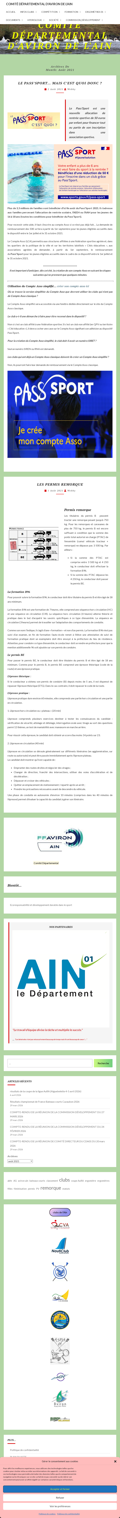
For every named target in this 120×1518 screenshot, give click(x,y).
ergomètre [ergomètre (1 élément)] (90, 1180)
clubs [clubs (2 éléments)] (64, 1180)
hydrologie (35, 20)
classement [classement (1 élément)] (52, 1180)
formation (71, 12)
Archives (13, 1156)
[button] (115, 1461)
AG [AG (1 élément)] (15, 1180)
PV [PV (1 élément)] (37, 1188)
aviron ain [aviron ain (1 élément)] (23, 1180)
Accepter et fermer (60, 1489)
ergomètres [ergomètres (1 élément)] (103, 1180)
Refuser (60, 1497)
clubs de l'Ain (60, 1212)
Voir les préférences (60, 1506)
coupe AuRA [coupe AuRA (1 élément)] (77, 1180)
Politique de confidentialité (68, 1514)
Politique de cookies (47, 1514)
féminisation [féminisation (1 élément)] (20, 1188)
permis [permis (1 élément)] (31, 1188)
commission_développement (83, 20)
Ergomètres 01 (94, 12)
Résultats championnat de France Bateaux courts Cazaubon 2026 (45, 1101)
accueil (10, 12)
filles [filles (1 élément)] (10, 1188)
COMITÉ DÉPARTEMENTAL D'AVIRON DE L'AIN (39, 4)
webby (71, 89)
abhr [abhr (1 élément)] (10, 1180)
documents (13, 20)
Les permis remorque (60, 484)
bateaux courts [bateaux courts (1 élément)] (37, 1180)
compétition (49, 12)
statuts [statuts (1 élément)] (66, 1188)
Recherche (103, 1063)
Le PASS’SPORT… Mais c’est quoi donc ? (60, 83)
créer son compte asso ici (73, 286)
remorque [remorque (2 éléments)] (50, 1188)
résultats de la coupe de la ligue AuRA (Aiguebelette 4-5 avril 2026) (45, 1091)
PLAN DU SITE (18, 1456)
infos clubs (27, 12)
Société (54, 20)
